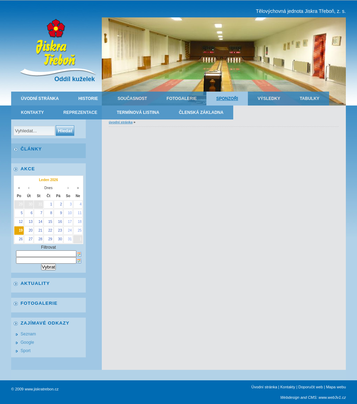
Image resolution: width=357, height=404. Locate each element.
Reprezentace (80, 112)
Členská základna (201, 112)
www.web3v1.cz (332, 397)
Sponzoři (227, 98)
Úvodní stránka (40, 98)
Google (27, 342)
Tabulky (309, 98)
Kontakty (32, 112)
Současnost (132, 98)
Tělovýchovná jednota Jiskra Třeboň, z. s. (301, 11)
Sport (26, 350)
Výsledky (269, 98)
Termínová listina (138, 112)
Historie (88, 98)
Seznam (28, 334)
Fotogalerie (182, 98)
